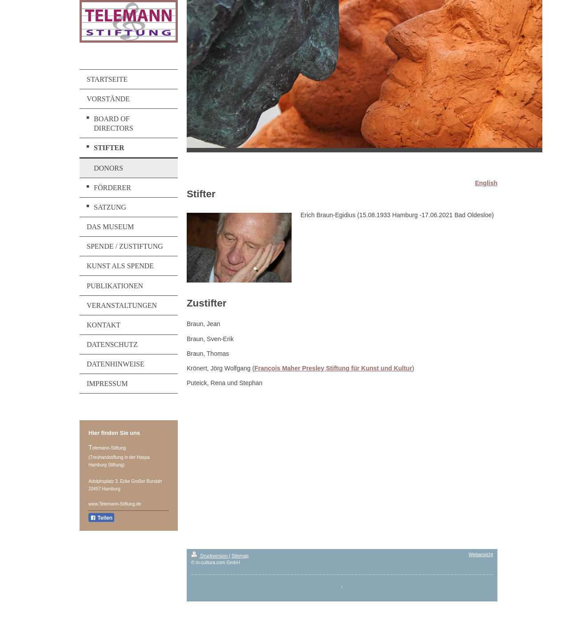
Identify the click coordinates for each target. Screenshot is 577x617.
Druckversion (210, 555)
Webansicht (481, 554)
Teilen (101, 518)
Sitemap (240, 555)
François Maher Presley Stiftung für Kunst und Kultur (333, 368)
